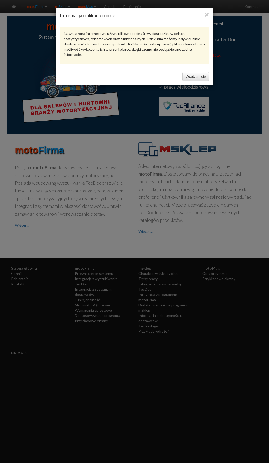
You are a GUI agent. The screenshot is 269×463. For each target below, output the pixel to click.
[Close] (207, 14)
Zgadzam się (196, 76)
